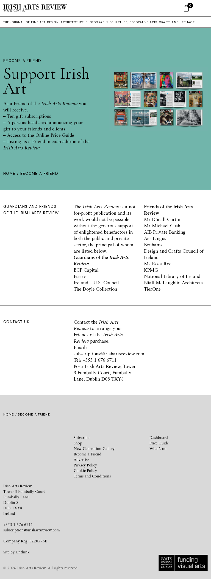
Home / (11, 173)
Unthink (23, 552)
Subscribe (81, 437)
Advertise (81, 459)
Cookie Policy (85, 470)
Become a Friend (87, 454)
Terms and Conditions (92, 476)
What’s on (157, 448)
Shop (78, 443)
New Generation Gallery (94, 448)
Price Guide (159, 443)
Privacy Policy (85, 465)
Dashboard (158, 437)
